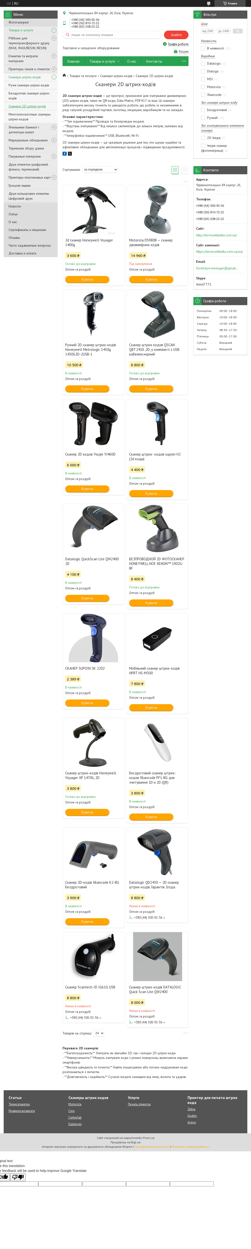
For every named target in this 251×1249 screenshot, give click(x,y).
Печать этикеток (139, 1104)
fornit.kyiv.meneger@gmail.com (217, 268)
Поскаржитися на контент (152, 1146)
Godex (192, 1116)
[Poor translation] (18, 1177)
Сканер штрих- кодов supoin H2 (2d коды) (155, 456)
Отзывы (14, 237)
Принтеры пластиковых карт (29, 177)
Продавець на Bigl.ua (125, 1142)
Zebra (191, 1109)
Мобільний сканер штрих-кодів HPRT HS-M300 (154, 670)
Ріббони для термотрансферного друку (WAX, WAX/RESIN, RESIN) (29, 43)
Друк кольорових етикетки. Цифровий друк (29, 196)
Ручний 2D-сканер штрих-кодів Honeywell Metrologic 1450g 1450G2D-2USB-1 (90, 349)
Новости (15, 206)
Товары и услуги (21, 30)
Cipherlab (75, 1117)
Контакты (154, 61)
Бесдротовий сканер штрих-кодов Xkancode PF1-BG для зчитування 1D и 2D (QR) (152, 778)
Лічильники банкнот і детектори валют (24, 129)
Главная (73, 61)
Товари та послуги (83, 76)
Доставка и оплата (22, 253)
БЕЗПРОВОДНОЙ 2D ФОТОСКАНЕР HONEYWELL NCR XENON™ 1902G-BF (156, 564)
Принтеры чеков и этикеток (29, 69)
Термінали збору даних (26, 148)
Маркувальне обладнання (28, 140)
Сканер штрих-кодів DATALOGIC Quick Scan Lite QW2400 (155, 989)
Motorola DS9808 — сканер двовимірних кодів (151, 242)
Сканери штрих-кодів (25, 77)
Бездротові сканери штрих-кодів (29, 95)
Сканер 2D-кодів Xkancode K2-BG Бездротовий (92, 884)
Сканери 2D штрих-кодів (27, 106)
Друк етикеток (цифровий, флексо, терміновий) (28, 167)
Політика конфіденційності (190, 1146)
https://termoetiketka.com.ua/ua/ (219, 251)
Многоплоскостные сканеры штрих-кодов (29, 116)
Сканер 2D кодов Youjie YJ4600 (90, 454)
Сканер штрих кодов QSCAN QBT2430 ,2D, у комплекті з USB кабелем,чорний (154, 349)
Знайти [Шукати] (176, 35)
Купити (87, 279)
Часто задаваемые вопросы (30, 245)
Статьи (13, 214)
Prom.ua (148, 1138)
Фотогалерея (19, 22)
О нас (13, 222)
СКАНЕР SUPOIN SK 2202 (85, 668)
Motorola (74, 1104)
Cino (71, 1111)
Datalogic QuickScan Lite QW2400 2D (92, 561)
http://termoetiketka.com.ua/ (216, 235)
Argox (192, 1122)
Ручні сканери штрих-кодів (29, 85)
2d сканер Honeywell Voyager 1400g (89, 242)
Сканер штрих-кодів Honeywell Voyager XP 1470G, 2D (90, 775)
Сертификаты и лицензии (27, 230)
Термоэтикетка (19, 1104)
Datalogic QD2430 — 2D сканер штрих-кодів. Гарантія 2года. (154, 884)
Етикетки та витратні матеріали (23, 58)
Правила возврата (22, 1111)
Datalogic (75, 1124)
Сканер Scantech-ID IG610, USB (90, 987)
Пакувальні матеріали (25, 156)
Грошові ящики (20, 185)
